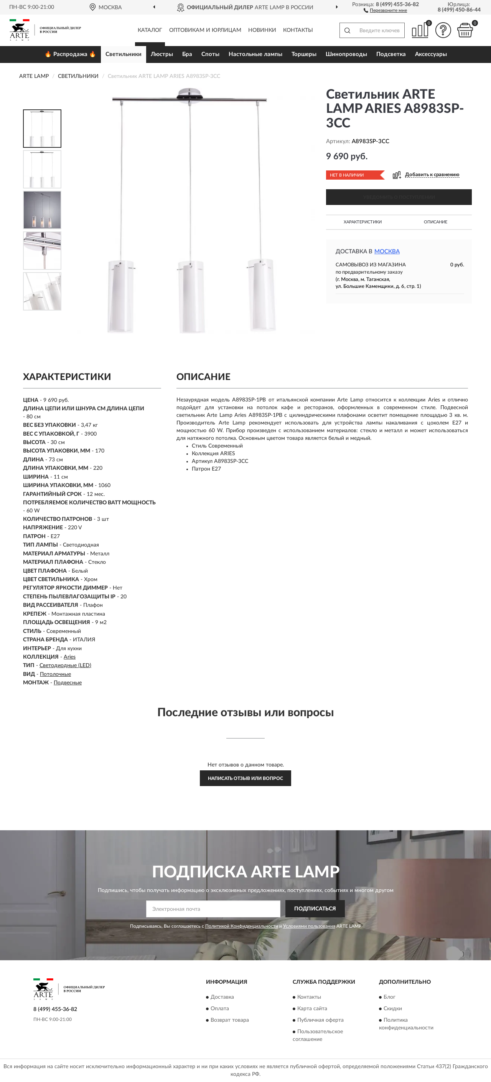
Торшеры (304, 54)
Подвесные (68, 683)
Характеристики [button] (363, 222)
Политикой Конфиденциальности (241, 926)
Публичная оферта (320, 1020)
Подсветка (391, 54)
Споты (210, 54)
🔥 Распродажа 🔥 (70, 54)
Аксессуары (431, 54)
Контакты (298, 30)
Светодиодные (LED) (65, 665)
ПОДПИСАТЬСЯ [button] (315, 909)
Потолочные (55, 674)
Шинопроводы (346, 54)
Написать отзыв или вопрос (245, 778)
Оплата (220, 1008)
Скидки (393, 1008)
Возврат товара (230, 1020)
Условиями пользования (309, 926)
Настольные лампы (255, 54)
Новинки (262, 30)
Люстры (162, 54)
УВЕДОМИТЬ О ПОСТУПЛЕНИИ (399, 197)
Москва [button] (387, 251)
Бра (187, 54)
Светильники (123, 54)
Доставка (222, 997)
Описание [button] (435, 222)
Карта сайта (312, 1008)
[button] (385, 10)
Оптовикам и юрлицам (205, 30)
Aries (70, 657)
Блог (389, 997)
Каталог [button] (150, 30)
